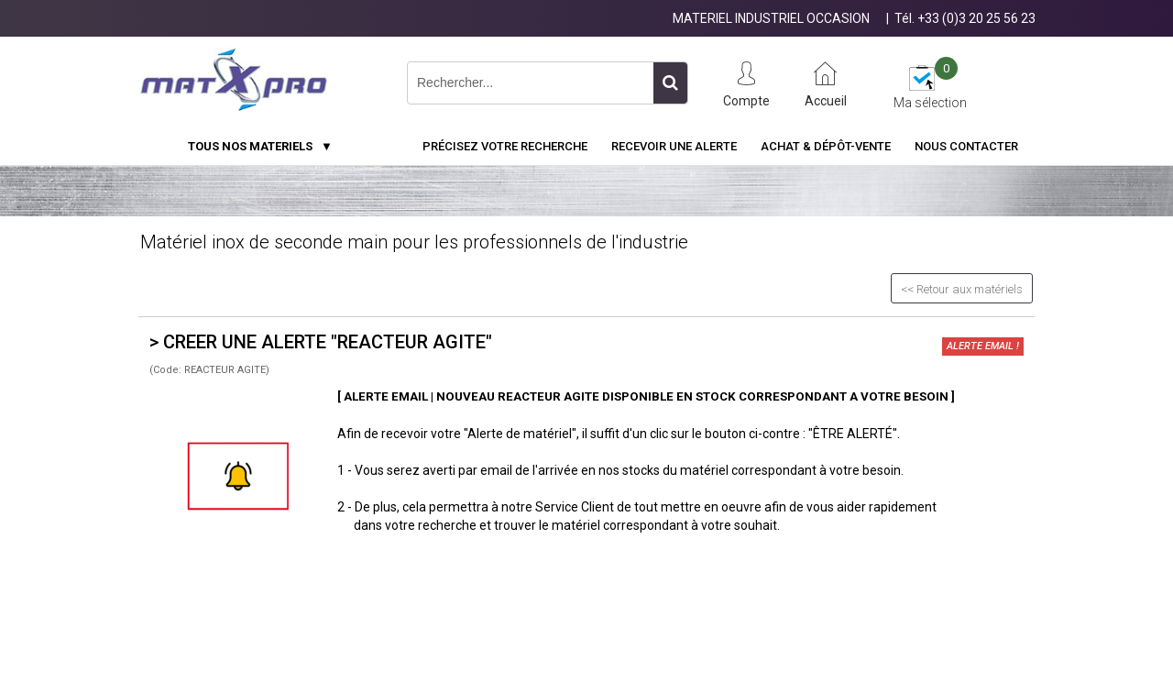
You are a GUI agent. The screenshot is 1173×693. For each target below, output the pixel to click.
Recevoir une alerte (674, 146)
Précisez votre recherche (504, 146)
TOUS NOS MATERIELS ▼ (260, 146)
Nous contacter (966, 146)
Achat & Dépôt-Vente (826, 146)
